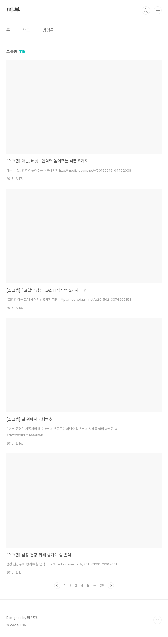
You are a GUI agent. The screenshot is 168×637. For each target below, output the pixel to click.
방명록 (48, 30)
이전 (57, 585)
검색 (146, 10)
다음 (111, 585)
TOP (157, 620)
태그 (26, 30)
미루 (13, 10)
